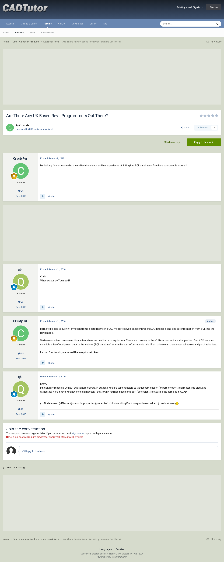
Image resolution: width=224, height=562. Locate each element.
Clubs (6, 32)
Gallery (93, 23)
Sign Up (214, 7)
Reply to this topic (204, 142)
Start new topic (172, 142)
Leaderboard (47, 32)
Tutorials (10, 23)
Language (106, 549)
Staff (32, 32)
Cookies (120, 549)
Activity (61, 23)
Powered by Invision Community (112, 557)
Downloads (77, 23)
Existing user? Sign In (190, 7)
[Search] (178, 24)
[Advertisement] (112, 76)
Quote (51, 196)
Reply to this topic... (34, 451)
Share (185, 127)
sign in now (78, 433)
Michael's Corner (29, 23)
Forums (48, 25)
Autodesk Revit (44, 129)
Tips (105, 23)
